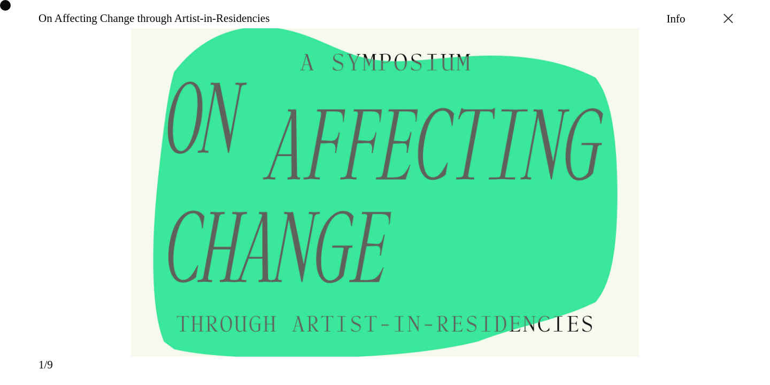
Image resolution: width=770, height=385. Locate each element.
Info (676, 18)
